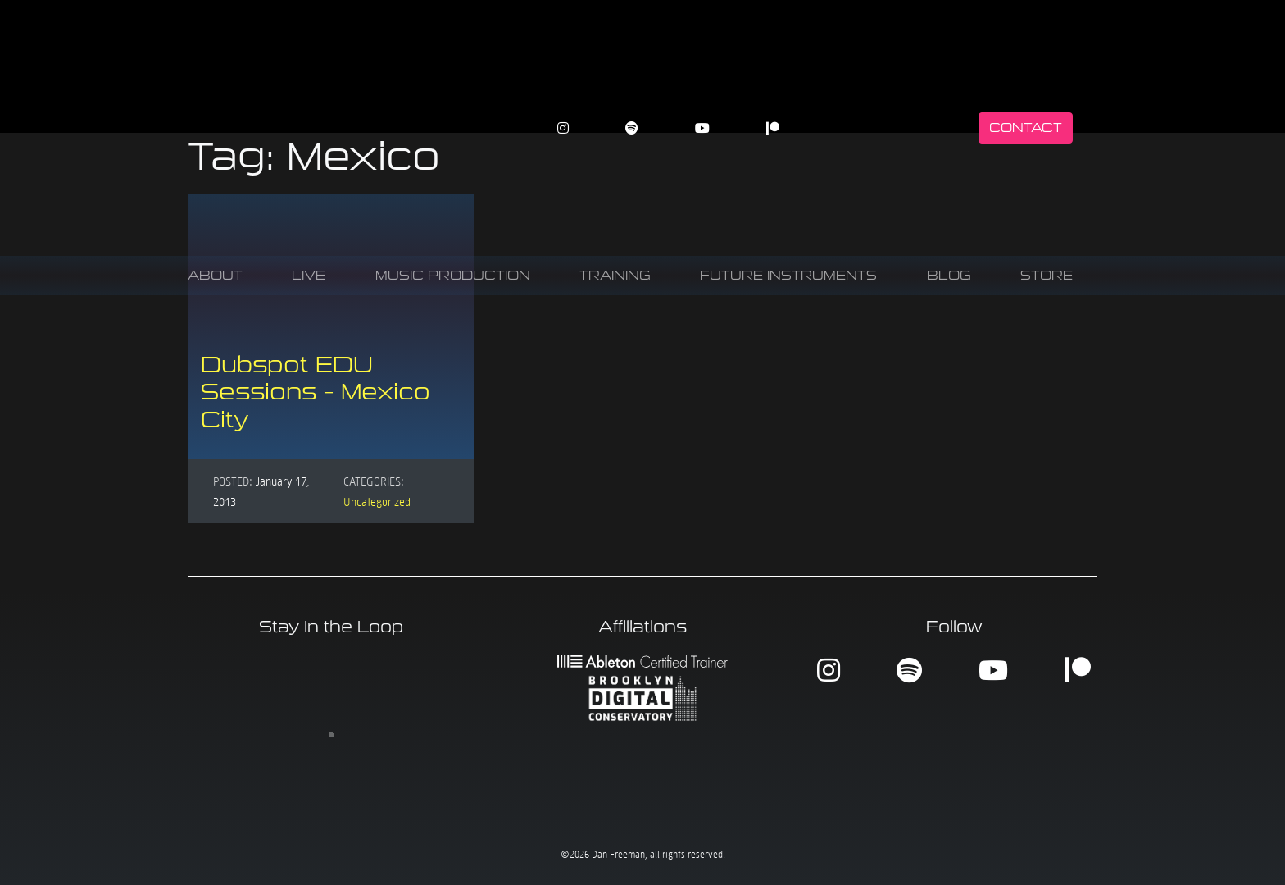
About (215, 275)
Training (615, 275)
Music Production (452, 275)
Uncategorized (377, 501)
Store (1046, 275)
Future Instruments (788, 275)
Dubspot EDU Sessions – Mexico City (315, 392)
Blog (949, 275)
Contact (1025, 127)
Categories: (373, 480)
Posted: (232, 480)
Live (308, 275)
